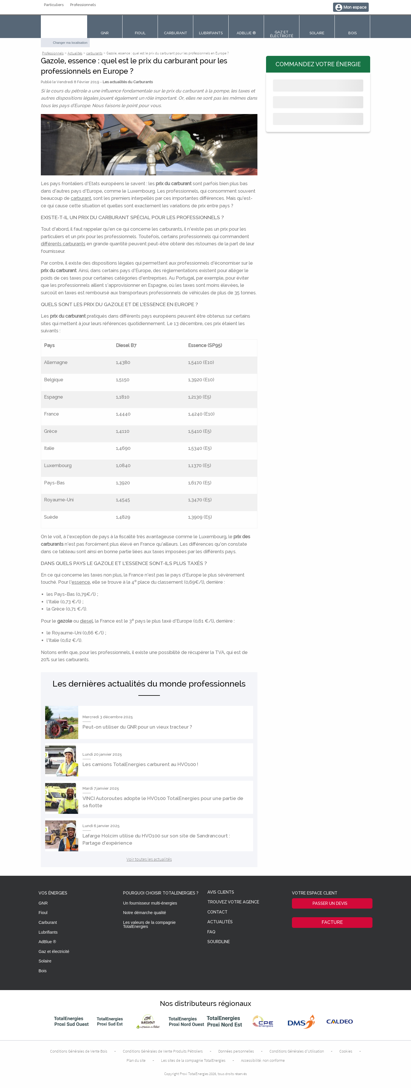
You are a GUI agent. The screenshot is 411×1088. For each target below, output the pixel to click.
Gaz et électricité (54, 951)
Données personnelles (236, 1051)
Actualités (220, 922)
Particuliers (54, 5)
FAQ (211, 932)
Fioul (43, 912)
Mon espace (354, 7)
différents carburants (63, 244)
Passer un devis (330, 903)
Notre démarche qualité (144, 912)
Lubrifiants (48, 932)
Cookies (345, 1051)
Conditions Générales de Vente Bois (78, 1051)
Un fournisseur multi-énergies (150, 903)
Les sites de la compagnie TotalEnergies (193, 1060)
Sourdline (218, 942)
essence (81, 582)
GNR (43, 903)
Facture (332, 922)
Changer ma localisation (70, 42)
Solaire (45, 961)
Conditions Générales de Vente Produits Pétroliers (163, 1051)
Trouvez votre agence (233, 902)
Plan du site (136, 1060)
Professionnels (83, 5)
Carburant (48, 922)
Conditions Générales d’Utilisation (296, 1051)
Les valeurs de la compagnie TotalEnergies (149, 924)
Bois (43, 970)
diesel (86, 621)
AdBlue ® (47, 941)
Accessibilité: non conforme (263, 1060)
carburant (81, 198)
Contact (217, 912)
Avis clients (220, 892)
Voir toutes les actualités (149, 859)
